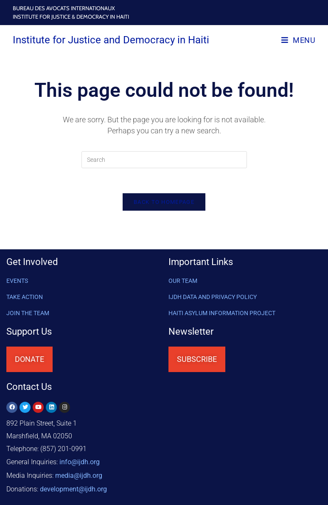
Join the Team (27, 313)
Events (17, 281)
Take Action (24, 297)
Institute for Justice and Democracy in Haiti (111, 40)
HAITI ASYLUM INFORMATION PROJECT (221, 313)
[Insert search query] (164, 159)
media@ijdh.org (78, 475)
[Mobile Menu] (298, 40)
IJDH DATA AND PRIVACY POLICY (212, 297)
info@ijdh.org (79, 462)
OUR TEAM (182, 281)
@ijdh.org (73, 488)
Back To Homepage (164, 203)
